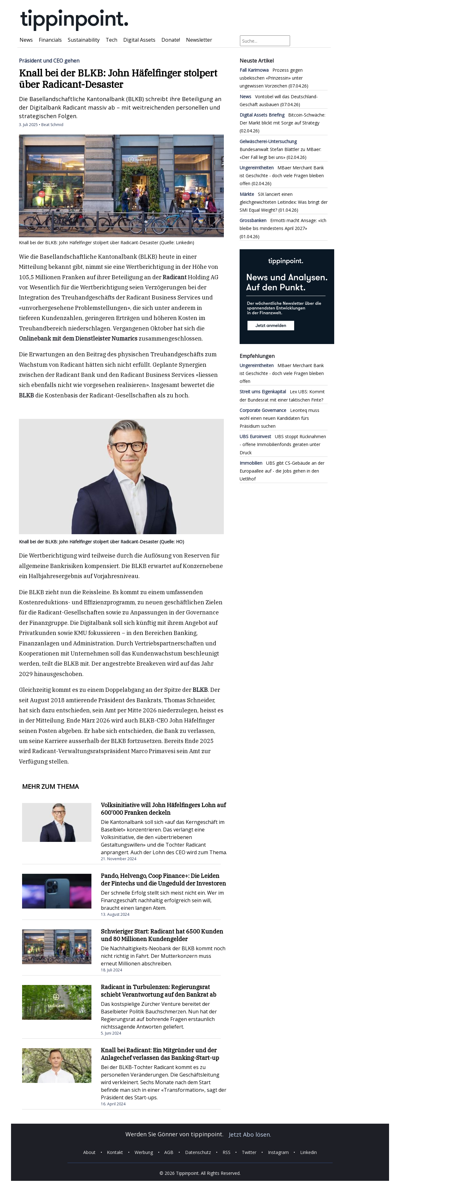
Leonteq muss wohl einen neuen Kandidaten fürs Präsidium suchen (279, 418)
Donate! (170, 39)
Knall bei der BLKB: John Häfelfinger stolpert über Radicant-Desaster (118, 78)
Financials (50, 39)
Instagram (278, 1152)
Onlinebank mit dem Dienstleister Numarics (78, 338)
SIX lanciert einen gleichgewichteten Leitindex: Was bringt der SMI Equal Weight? (284, 202)
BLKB (26, 395)
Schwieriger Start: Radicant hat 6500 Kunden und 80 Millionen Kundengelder (162, 935)
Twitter (249, 1152)
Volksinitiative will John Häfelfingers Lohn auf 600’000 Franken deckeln (163, 808)
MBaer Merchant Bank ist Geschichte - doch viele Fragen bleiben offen (282, 175)
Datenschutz (198, 1152)
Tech (111, 39)
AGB (168, 1152)
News (26, 39)
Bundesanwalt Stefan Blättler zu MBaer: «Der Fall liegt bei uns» (280, 149)
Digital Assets (139, 39)
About (89, 1152)
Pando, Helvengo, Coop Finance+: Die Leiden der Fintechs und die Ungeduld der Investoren (163, 879)
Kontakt (115, 1152)
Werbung (144, 1152)
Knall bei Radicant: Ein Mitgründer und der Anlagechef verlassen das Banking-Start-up (160, 1054)
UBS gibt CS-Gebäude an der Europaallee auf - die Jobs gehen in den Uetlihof (282, 471)
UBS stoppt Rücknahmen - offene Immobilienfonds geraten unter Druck (283, 444)
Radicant (175, 277)
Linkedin (308, 1152)
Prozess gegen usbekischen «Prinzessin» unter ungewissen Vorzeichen (271, 78)
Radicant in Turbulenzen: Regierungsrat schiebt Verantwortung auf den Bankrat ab (158, 990)
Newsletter (199, 39)
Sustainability (84, 39)
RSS (226, 1152)
